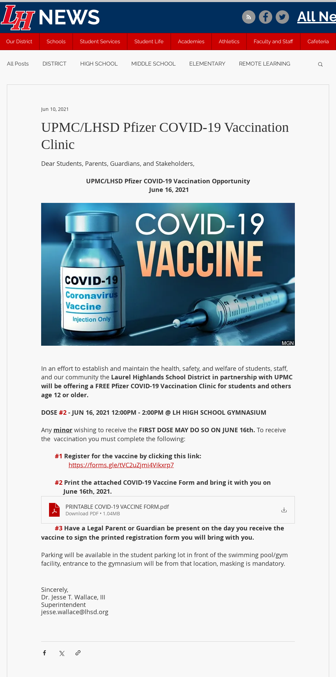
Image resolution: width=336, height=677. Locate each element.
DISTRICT (55, 63)
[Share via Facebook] (44, 653)
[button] (56, 41)
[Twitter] (282, 17)
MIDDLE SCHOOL (153, 63)
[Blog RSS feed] (248, 17)
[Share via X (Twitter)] (61, 653)
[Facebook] (265, 17)
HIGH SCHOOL (99, 63)
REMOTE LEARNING (264, 63)
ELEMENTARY (207, 63)
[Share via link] (78, 653)
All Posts (18, 63)
